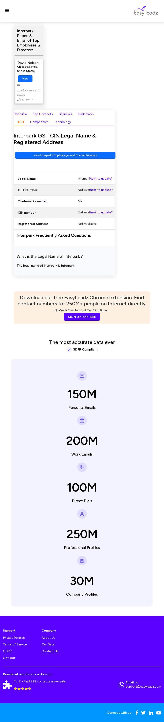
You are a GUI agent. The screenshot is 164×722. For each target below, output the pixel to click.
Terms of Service (15, 644)
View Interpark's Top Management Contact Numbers (65, 155)
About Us (48, 638)
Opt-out (9, 658)
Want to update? (101, 178)
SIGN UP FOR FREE (82, 317)
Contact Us (50, 651)
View (25, 78)
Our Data (48, 644)
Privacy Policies (14, 638)
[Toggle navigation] (7, 11)
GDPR (7, 651)
